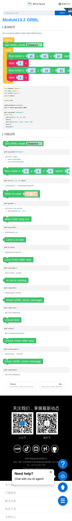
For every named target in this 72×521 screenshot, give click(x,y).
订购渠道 (10, 492)
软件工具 (10, 508)
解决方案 (10, 500)
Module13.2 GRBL (20, 19)
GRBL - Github (21, 211)
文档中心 (10, 516)
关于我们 (10, 484)
